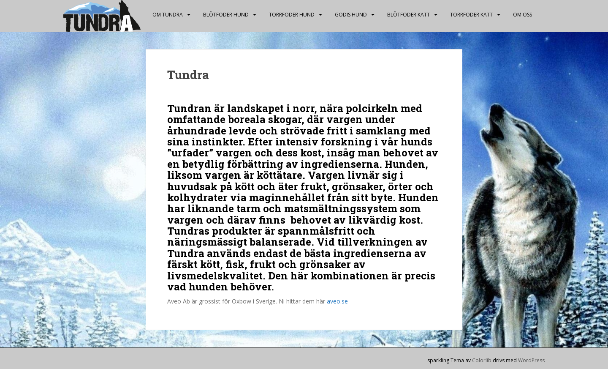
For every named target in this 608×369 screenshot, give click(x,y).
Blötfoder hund (226, 14)
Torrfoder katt (471, 14)
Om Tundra (167, 14)
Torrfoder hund (292, 14)
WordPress (531, 360)
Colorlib (481, 360)
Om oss (522, 14)
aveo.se (337, 301)
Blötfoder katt (408, 14)
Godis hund (351, 14)
